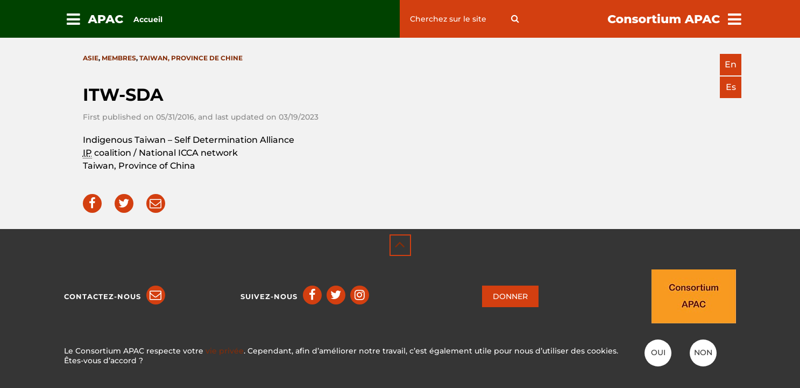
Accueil (147, 19)
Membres (119, 58)
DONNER (510, 296)
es (731, 87)
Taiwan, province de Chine (191, 58)
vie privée (225, 351)
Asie (90, 58)
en (731, 64)
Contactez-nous (102, 296)
